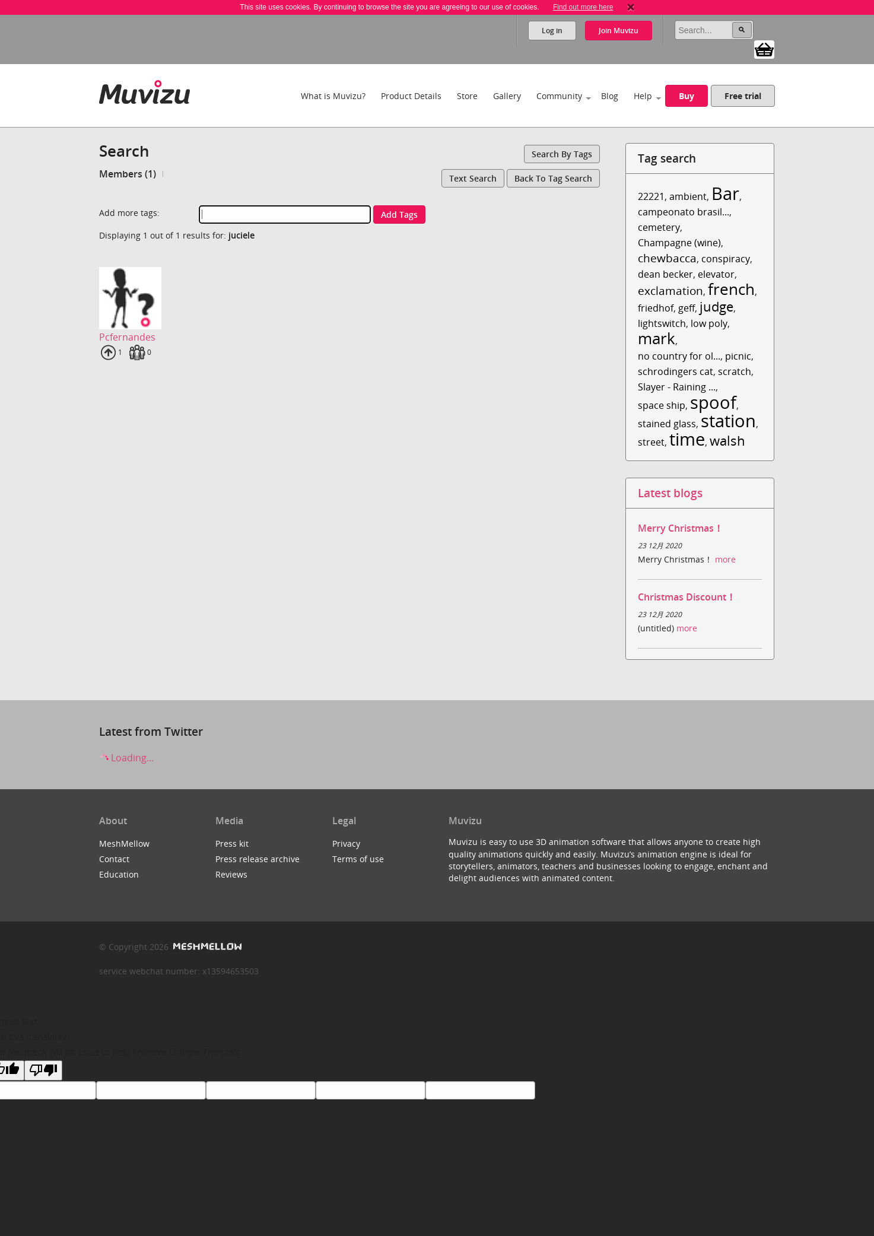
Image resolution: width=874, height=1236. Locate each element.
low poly (709, 323)
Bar (725, 193)
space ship (661, 405)
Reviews (231, 874)
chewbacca (667, 258)
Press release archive (257, 859)
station (728, 420)
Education (119, 874)
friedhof (655, 307)
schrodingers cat (675, 371)
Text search (473, 178)
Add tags (399, 214)
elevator (716, 274)
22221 (651, 196)
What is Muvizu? (333, 95)
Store (467, 95)
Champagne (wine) (679, 242)
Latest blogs (670, 492)
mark (656, 338)
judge (716, 306)
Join (618, 31)
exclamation (670, 290)
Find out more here (583, 7)
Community (559, 95)
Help (643, 95)
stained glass (667, 423)
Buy (686, 95)
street (651, 442)
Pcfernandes (127, 337)
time (687, 438)
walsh (727, 440)
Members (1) (127, 173)
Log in (552, 31)
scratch (734, 371)
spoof (713, 402)
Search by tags (562, 154)
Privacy (346, 843)
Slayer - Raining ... (677, 386)
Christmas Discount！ (687, 596)
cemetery (659, 227)
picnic (738, 356)
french (731, 289)
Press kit (232, 843)
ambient (688, 196)
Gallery (507, 95)
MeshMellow (124, 843)
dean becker (665, 274)
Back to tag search (553, 178)
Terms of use (358, 859)
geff (686, 307)
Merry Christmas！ (680, 528)
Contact (114, 859)
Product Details (411, 95)
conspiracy (725, 258)
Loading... (126, 757)
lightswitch (662, 323)
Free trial (742, 95)
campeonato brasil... (683, 211)
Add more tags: (129, 212)
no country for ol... (679, 356)
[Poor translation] (43, 1070)
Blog (609, 95)
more (725, 559)
